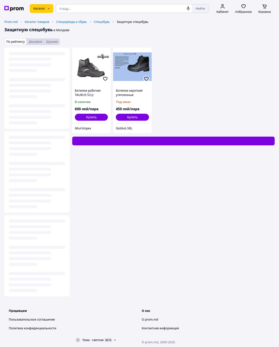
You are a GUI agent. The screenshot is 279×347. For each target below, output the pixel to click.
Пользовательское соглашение (32, 319)
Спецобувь (102, 22)
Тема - (93, 340)
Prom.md (11, 22)
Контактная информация (160, 328)
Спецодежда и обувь (71, 22)
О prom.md (150, 319)
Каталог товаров (37, 22)
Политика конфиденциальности (32, 328)
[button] (91, 117)
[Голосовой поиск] (188, 8)
